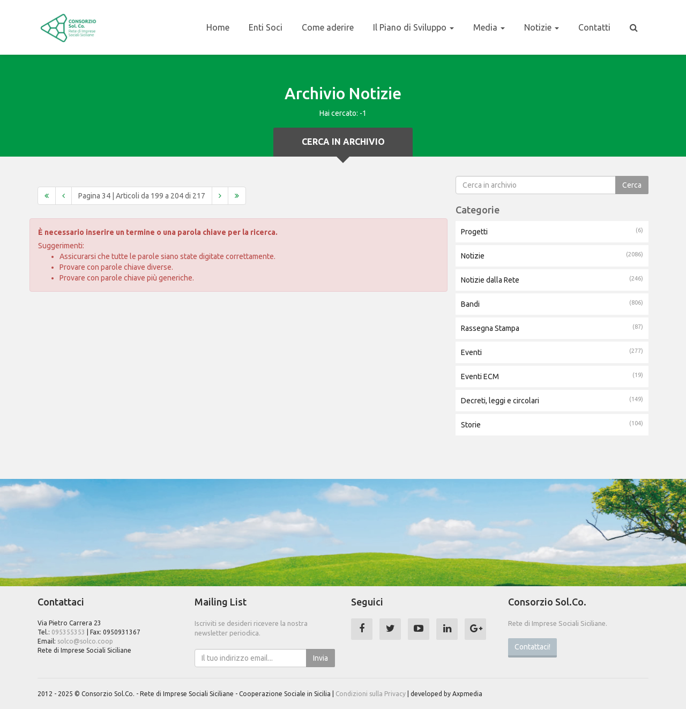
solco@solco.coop (85, 641)
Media (489, 27)
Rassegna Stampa (552, 328)
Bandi (552, 303)
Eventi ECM (552, 376)
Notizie (541, 27)
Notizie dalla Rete (552, 279)
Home (217, 27)
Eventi (552, 352)
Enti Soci (265, 27)
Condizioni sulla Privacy (370, 693)
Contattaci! (532, 646)
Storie (552, 424)
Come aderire (328, 27)
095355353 (68, 632)
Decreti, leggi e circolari (552, 400)
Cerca (632, 185)
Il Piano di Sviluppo (413, 27)
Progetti (552, 231)
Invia (320, 658)
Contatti (594, 27)
